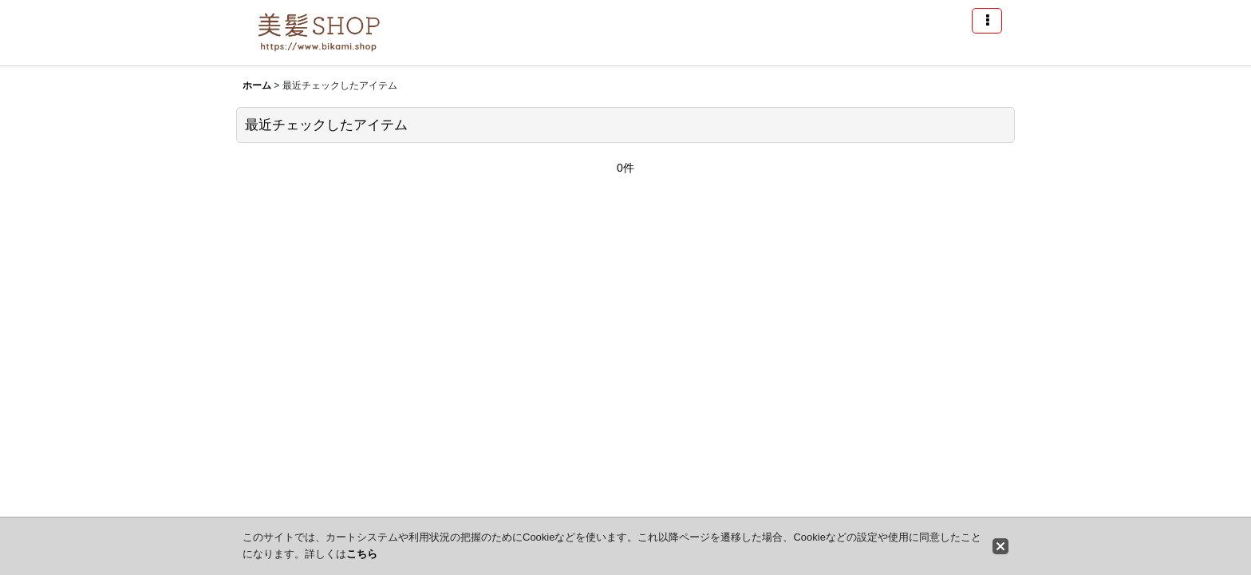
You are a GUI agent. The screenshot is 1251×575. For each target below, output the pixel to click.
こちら (361, 554)
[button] (987, 21)
